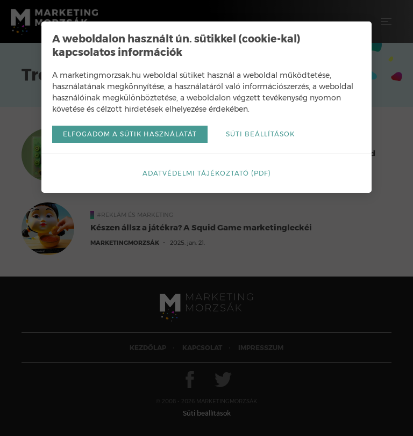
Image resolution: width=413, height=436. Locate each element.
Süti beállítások (260, 134)
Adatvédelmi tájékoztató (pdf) (207, 173)
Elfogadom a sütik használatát (130, 134)
